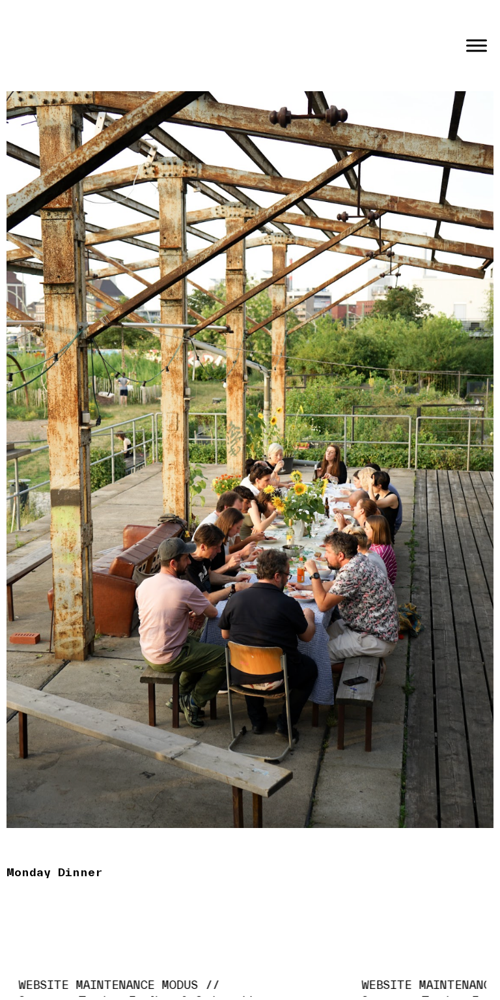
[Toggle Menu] (476, 45)
